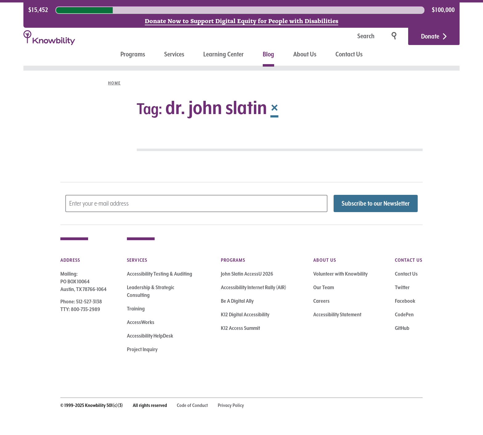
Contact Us (349, 54)
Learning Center (223, 54)
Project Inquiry (142, 349)
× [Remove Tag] (274, 107)
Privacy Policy (231, 405)
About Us (304, 54)
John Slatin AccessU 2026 (247, 274)
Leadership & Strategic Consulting (150, 291)
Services (174, 54)
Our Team (323, 287)
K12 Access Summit (240, 328)
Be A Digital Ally (237, 301)
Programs (132, 54)
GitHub (402, 328)
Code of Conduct (192, 405)
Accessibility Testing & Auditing (159, 274)
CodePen (404, 314)
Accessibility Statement (337, 314)
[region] (241, 10)
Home (114, 82)
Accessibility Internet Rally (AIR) (253, 287)
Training (136, 309)
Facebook (405, 301)
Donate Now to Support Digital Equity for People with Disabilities (241, 20)
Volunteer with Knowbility (340, 274)
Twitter (402, 287)
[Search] (346, 36)
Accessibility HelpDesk (150, 336)
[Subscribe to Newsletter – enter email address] (196, 203)
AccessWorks (140, 322)
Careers (321, 301)
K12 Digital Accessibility (245, 314)
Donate (430, 36)
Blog (268, 54)
